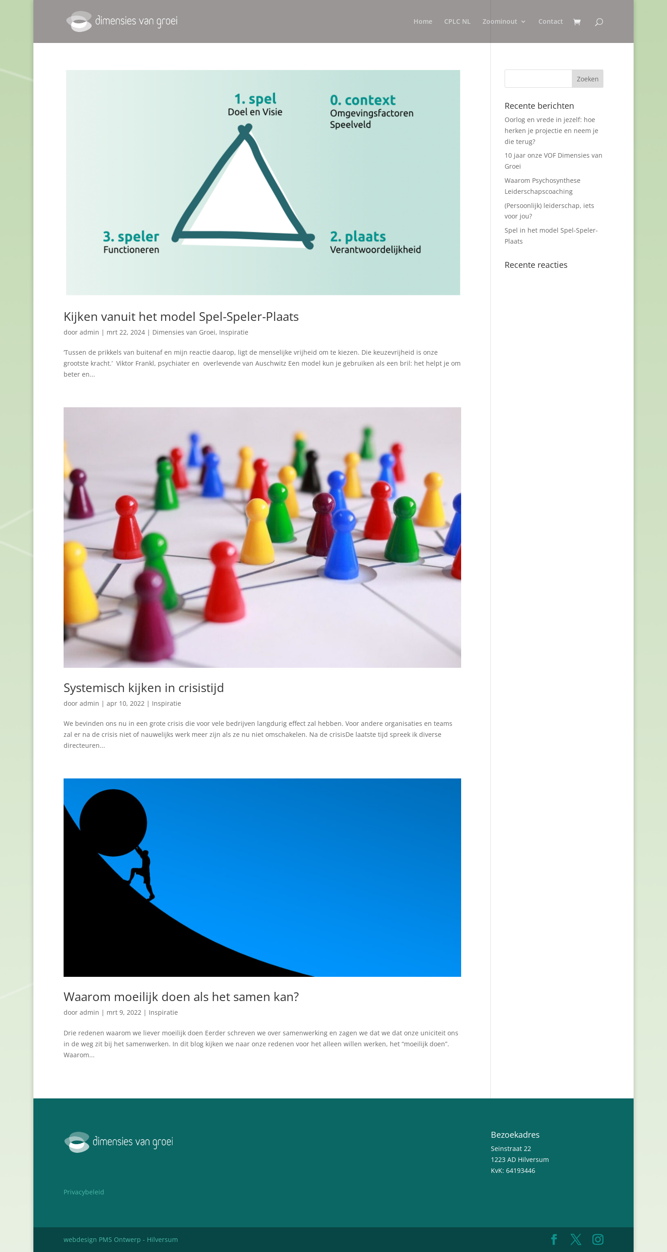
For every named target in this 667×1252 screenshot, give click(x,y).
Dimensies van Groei (183, 332)
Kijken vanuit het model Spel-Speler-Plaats (181, 316)
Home (423, 22)
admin (89, 332)
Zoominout (500, 22)
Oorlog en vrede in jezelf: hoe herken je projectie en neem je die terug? (551, 130)
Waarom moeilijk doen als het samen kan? (181, 996)
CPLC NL (457, 22)
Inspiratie (233, 332)
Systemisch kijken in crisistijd (144, 687)
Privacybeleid (84, 1192)
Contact (550, 22)
